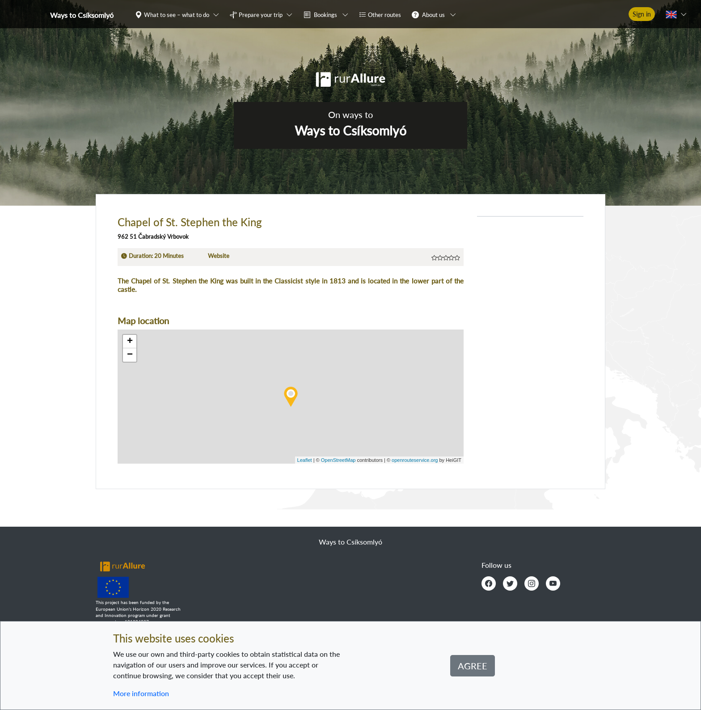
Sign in (642, 14)
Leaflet (304, 460)
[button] (178, 14)
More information (141, 693)
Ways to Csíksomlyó (82, 15)
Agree (472, 665)
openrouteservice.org (415, 460)
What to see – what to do (176, 14)
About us (433, 14)
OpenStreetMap (338, 460)
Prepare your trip (261, 14)
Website (218, 255)
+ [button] (130, 341)
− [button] (130, 355)
